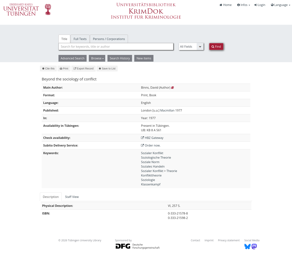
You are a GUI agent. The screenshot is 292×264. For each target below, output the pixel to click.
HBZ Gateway (152, 138)
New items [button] (144, 58)
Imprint (209, 240)
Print (64, 68)
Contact (195, 240)
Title (64, 39)
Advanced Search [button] (73, 58)
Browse (97, 58)
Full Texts (80, 39)
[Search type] (191, 46)
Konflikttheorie (151, 175)
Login (259, 5)
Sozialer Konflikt (152, 153)
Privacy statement (229, 240)
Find (216, 46)
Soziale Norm (150, 162)
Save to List (107, 68)
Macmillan (167, 110)
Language (280, 5)
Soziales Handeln (153, 166)
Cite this (48, 68)
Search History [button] (120, 58)
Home (225, 5)
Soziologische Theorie (156, 157)
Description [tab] (51, 197)
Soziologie (148, 180)
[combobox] (115, 46)
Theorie (171, 171)
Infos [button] (243, 5)
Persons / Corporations (109, 39)
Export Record (83, 68)
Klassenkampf (150, 184)
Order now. (151, 145)
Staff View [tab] (72, 197)
